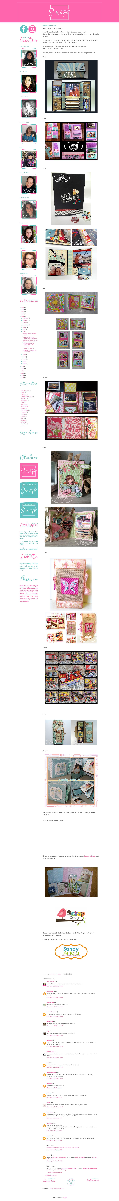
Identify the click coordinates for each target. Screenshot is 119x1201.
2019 (22, 307)
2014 (22, 366)
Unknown (49, 1040)
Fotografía (23, 394)
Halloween (24, 398)
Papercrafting (24, 410)
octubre (25, 322)
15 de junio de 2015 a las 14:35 (55, 986)
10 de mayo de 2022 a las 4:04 (54, 1161)
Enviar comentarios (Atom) (57, 1188)
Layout (23, 402)
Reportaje (23, 416)
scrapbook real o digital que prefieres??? (30, 351)
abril (24, 357)
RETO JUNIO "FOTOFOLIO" (30, 341)
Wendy (48, 1102)
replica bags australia (73, 1147)
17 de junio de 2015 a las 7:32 (54, 1097)
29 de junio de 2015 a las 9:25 (54, 1118)
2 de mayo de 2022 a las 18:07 (54, 1149)
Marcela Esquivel (51, 1012)
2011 (22, 373)
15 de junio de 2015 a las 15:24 (55, 1046)
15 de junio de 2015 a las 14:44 (55, 1016)
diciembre (25, 318)
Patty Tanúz (50, 1112)
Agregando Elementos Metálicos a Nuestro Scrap (30, 338)
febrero (25, 361)
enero (24, 363)
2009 (22, 377)
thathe (48, 1155)
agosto (25, 327)
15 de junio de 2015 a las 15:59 (55, 1057)
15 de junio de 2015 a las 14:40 (55, 997)
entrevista (23, 424)
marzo (24, 359)
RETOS (23, 414)
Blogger (65, 1197)
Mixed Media (24, 406)
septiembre (26, 325)
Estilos (23, 392)
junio (24, 331)
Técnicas (23, 422)
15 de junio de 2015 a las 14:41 (55, 1006)
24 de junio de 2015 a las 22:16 (55, 1107)
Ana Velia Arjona (51, 1072)
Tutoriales (23, 420)
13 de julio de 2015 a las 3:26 (54, 1130)
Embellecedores (25, 390)
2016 (22, 314)
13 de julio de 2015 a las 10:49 (54, 1140)
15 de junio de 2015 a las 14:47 (55, 1025)
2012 (22, 371)
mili (48, 1062)
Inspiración (24, 400)
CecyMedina (50, 991)
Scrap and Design (90, 856)
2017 (22, 311)
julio (24, 329)
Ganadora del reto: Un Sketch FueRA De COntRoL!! (28, 344)
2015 (22, 316)
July (48, 1031)
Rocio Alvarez (50, 1051)
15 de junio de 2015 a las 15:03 (55, 1035)
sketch (22, 426)
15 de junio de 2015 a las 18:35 (55, 1078)
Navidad (23, 408)
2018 (22, 309)
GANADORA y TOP (26, 396)
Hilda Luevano (50, 981)
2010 (22, 375)
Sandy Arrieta (50, 1002)
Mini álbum (24, 404)
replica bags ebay (51, 1147)
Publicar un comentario (51, 1175)
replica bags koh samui (62, 1147)
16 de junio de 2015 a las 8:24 (54, 1088)
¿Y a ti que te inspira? (28, 348)
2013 (22, 368)
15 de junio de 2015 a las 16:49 (55, 1067)
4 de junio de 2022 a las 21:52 (54, 1172)
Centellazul (50, 1021)
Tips (22, 418)
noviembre (26, 320)
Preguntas (23, 412)
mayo (24, 354)
